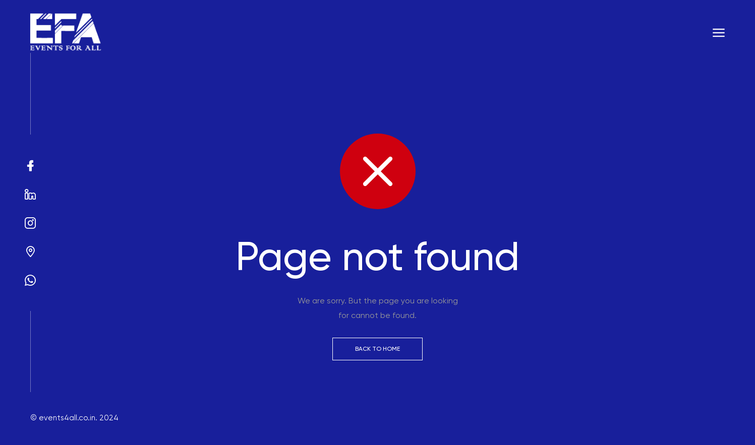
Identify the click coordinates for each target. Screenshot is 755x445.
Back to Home (377, 348)
